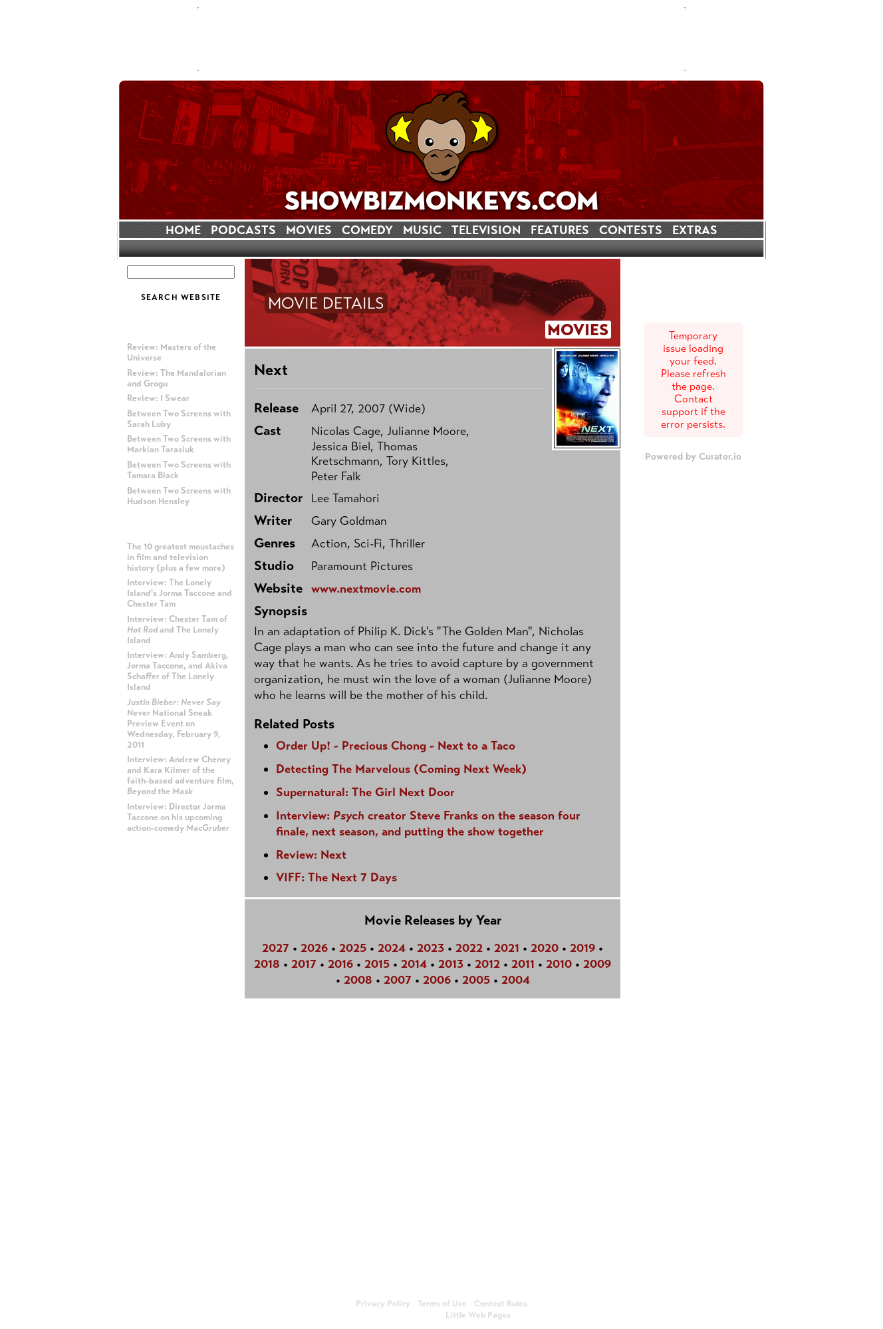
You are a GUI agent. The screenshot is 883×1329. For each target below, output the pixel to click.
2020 (545, 948)
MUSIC (422, 230)
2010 (559, 964)
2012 (487, 964)
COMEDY (367, 230)
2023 (430, 948)
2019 (582, 948)
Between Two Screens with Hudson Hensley (179, 496)
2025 (352, 948)
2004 (515, 979)
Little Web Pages (478, 1315)
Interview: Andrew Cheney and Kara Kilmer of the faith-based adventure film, (180, 775)
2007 (398, 979)
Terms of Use (442, 1303)
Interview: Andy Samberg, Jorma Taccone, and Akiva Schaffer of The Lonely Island (178, 671)
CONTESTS (630, 230)
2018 (267, 964)
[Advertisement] (441, 39)
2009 (597, 964)
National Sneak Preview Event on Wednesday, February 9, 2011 (174, 723)
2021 (506, 948)
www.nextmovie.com (366, 588)
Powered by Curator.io (693, 456)
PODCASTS (243, 230)
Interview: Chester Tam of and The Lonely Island (177, 630)
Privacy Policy (383, 1303)
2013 (450, 964)
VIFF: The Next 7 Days (336, 877)
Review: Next (311, 854)
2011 (523, 964)
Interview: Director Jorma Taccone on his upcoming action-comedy (178, 817)
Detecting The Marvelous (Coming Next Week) (401, 769)
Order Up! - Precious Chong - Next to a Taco (395, 745)
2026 (314, 948)
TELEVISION (486, 230)
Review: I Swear (158, 398)
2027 (275, 948)
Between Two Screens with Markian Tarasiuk (179, 444)
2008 (358, 979)
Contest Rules (500, 1303)
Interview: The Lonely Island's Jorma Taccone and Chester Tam (179, 593)
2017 (303, 964)
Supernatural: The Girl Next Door (365, 792)
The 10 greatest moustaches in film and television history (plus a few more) (180, 557)
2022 (469, 948)
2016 (340, 964)
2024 (392, 948)
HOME (183, 230)
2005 (476, 979)
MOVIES (309, 230)
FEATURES (560, 230)
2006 (437, 979)
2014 (414, 964)
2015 (377, 964)
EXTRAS (694, 230)
